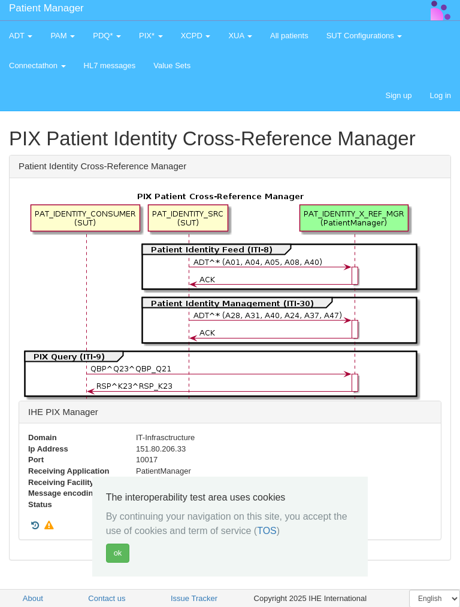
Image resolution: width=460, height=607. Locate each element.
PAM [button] (62, 35)
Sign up (398, 95)
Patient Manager (46, 8)
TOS (267, 531)
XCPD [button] (196, 35)
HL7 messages (110, 65)
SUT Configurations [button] (364, 35)
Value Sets (171, 65)
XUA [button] (240, 35)
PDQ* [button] (107, 35)
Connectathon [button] (37, 65)
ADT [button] (20, 35)
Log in (440, 95)
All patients (289, 35)
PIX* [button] (151, 35)
